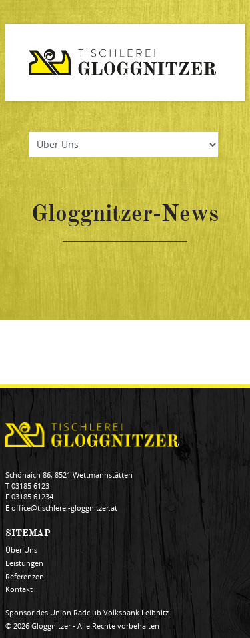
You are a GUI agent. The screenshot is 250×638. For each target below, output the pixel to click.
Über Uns (21, 550)
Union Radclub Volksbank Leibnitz (109, 612)
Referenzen (24, 576)
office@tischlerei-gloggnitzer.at (64, 508)
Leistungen (24, 563)
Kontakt (19, 589)
